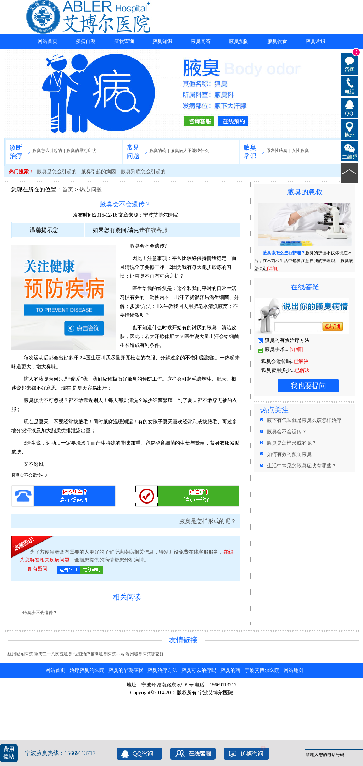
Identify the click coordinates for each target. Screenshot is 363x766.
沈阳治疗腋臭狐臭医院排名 (98, 654)
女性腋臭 (300, 150)
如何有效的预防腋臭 (289, 454)
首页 (67, 189)
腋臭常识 (315, 41)
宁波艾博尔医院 (160, 215)
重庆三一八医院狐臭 (53, 654)
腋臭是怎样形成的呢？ (207, 521)
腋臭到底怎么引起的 (143, 171)
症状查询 (124, 41)
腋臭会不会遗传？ (40, 612)
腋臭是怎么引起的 (57, 171)
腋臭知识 (162, 41)
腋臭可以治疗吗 (199, 670)
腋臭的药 (157, 150)
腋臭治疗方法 (162, 670)
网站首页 (47, 41)
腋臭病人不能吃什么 (190, 150)
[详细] (272, 268)
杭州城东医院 (20, 654)
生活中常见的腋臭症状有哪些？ (301, 465)
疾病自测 (86, 41)
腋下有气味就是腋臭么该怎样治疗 (304, 420)
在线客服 (156, 230)
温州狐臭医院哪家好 (144, 654)
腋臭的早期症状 (81, 150)
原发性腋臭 (276, 150)
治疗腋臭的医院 (86, 670)
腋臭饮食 (277, 41)
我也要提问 (308, 386)
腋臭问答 (201, 41)
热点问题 (90, 189)
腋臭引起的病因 (98, 171)
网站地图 (293, 670)
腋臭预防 (239, 41)
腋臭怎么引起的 (47, 150)
